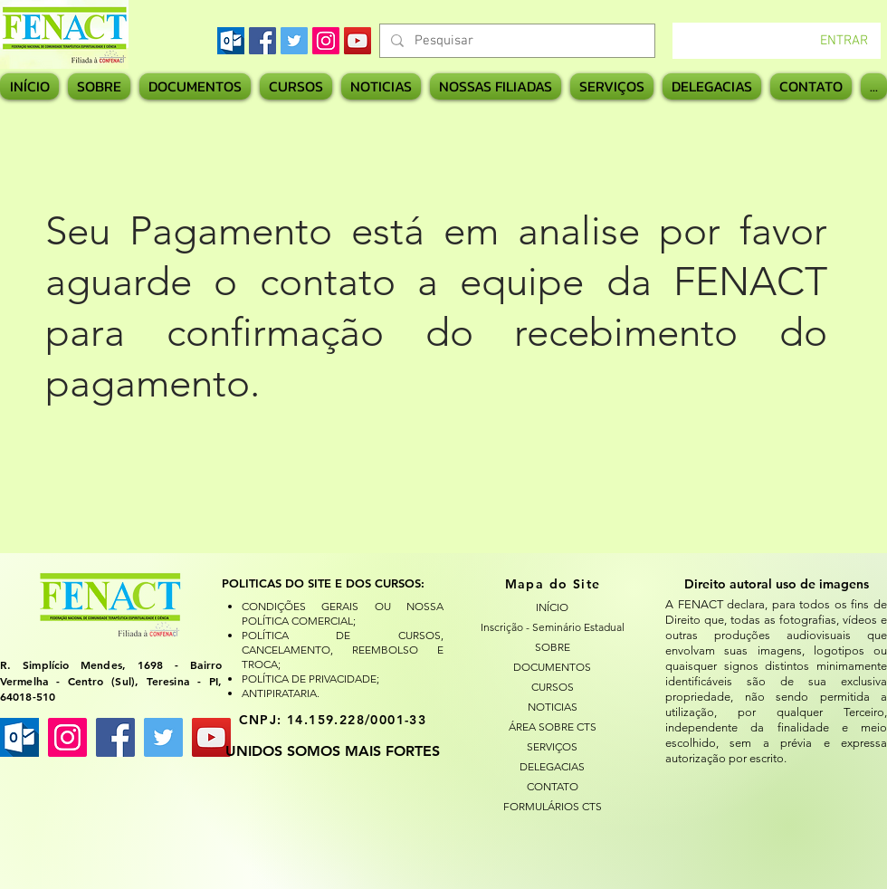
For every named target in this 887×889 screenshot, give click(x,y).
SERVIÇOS (552, 746)
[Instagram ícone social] (67, 737)
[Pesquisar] (515, 41)
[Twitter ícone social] (163, 737)
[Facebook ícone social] (115, 737)
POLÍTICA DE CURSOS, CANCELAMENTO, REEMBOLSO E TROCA (343, 649)
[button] (495, 86)
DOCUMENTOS (552, 667)
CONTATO (552, 786)
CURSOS (552, 686)
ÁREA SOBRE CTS (552, 726)
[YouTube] (357, 40)
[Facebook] (262, 40)
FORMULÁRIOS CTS (552, 806)
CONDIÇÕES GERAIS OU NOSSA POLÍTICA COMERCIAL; (343, 613)
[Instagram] (325, 40)
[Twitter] (294, 40)
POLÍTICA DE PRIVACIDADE (309, 678)
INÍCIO (552, 607)
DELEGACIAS (552, 766)
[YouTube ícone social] (211, 737)
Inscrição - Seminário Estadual (552, 627)
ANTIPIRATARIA (279, 693)
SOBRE (552, 647)
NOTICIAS (552, 706)
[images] (230, 40)
